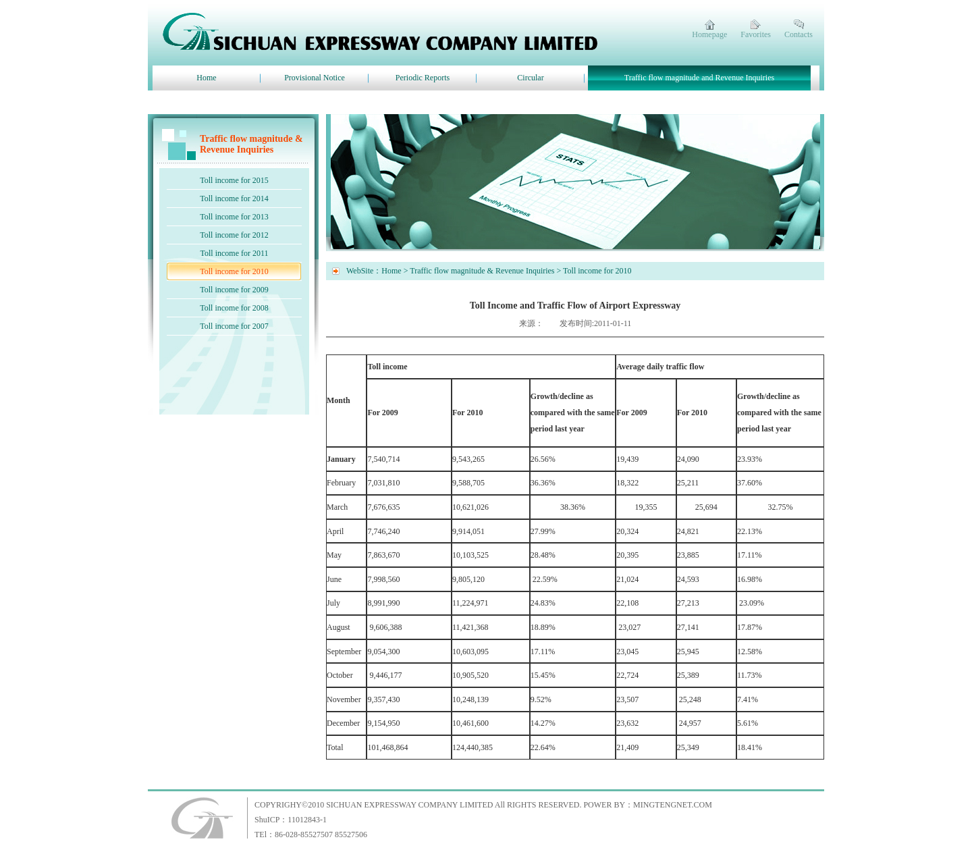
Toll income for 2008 (234, 308)
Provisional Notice (314, 77)
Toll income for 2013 (234, 216)
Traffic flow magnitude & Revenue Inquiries (482, 270)
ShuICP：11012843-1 (290, 819)
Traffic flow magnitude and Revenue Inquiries (699, 77)
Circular (530, 77)
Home (206, 77)
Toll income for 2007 (234, 326)
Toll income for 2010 (234, 271)
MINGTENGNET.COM (672, 805)
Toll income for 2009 (234, 289)
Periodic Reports (423, 77)
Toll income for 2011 (234, 253)
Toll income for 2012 (234, 235)
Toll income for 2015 (234, 180)
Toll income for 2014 (234, 198)
